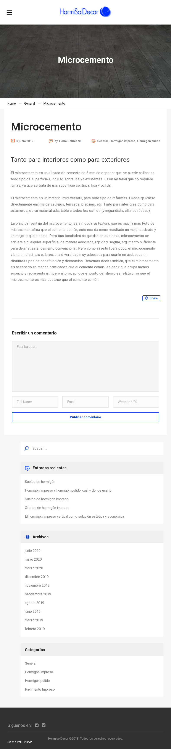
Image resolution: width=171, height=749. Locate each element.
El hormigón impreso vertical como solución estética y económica (74, 516)
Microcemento (46, 126)
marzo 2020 (34, 568)
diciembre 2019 (37, 577)
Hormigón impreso (122, 141)
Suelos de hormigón (40, 482)
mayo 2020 (33, 559)
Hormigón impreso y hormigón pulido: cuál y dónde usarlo (68, 490)
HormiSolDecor (69, 141)
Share (151, 298)
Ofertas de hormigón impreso (47, 508)
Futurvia (27, 742)
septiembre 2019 (38, 594)
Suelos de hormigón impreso (47, 499)
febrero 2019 (35, 629)
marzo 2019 (34, 620)
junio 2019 (32, 611)
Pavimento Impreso (40, 689)
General (102, 141)
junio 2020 (32, 551)
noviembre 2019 (37, 585)
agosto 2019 (34, 603)
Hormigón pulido (148, 141)
